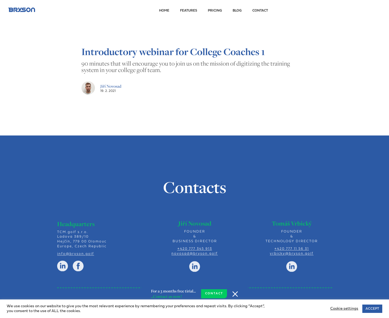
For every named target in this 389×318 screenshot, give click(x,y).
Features (188, 10)
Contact (260, 10)
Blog (237, 10)
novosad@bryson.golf (194, 256)
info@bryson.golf (75, 256)
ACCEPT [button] (372, 308)
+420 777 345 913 (194, 251)
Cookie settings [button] (344, 309)
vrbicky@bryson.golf (292, 256)
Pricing (215, 10)
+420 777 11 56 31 (291, 251)
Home (164, 10)
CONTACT (214, 293)
